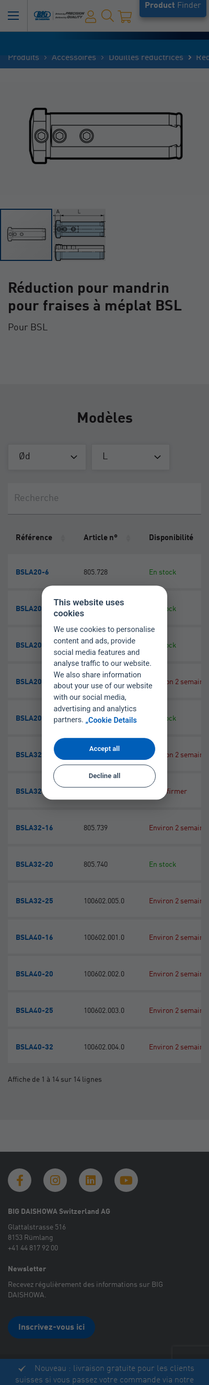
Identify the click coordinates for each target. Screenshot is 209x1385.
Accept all (104, 749)
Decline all (105, 776)
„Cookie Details (111, 720)
